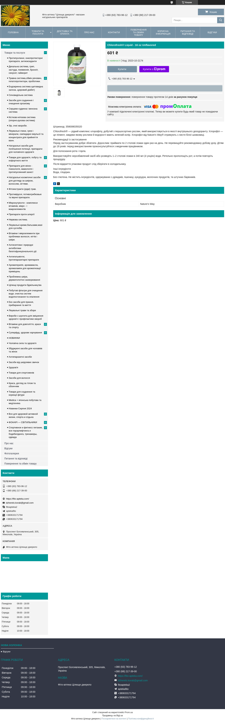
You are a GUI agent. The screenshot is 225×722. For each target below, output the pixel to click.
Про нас (89, 32)
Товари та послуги (38, 32)
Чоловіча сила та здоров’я (22, 343)
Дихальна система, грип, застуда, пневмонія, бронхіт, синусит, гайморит (23, 69)
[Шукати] (220, 20)
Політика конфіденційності (141, 718)
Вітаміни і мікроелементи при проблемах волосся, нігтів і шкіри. (24, 236)
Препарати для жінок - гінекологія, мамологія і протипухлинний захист (21, 168)
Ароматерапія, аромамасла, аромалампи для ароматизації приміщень (25, 268)
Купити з (154, 69)
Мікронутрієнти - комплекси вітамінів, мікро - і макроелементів (23, 205)
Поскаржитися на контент (114, 718)
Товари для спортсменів (21, 372)
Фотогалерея (11, 453)
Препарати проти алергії (22, 214)
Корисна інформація (163, 32)
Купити (122, 69)
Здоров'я (13, 367)
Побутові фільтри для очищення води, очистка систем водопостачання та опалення (26, 293)
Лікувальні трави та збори (22, 310)
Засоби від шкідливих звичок (24, 362)
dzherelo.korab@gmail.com (19, 502)
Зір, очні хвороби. (18, 125)
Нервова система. (18, 219)
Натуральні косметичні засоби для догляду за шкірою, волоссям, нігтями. (24, 180)
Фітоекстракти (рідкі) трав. (22, 189)
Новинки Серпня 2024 (20, 408)
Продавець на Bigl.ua (112, 715)
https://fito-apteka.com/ (17, 498)
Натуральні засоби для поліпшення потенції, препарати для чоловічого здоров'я (25, 148)
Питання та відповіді (188, 32)
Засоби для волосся (19, 378)
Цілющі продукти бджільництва (25, 285)
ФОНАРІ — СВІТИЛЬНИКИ (23, 422)
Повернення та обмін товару (138, 32)
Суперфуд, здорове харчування (25, 332)
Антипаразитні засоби (20, 356)
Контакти (114, 32)
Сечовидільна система (21, 95)
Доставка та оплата (65, 32)
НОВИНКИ (14, 338)
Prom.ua (129, 712)
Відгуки (212, 32)
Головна (13, 32)
